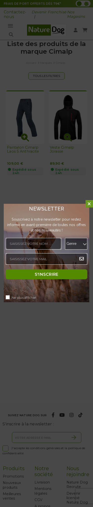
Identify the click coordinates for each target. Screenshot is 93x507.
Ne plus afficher (24, 298)
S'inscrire (47, 274)
